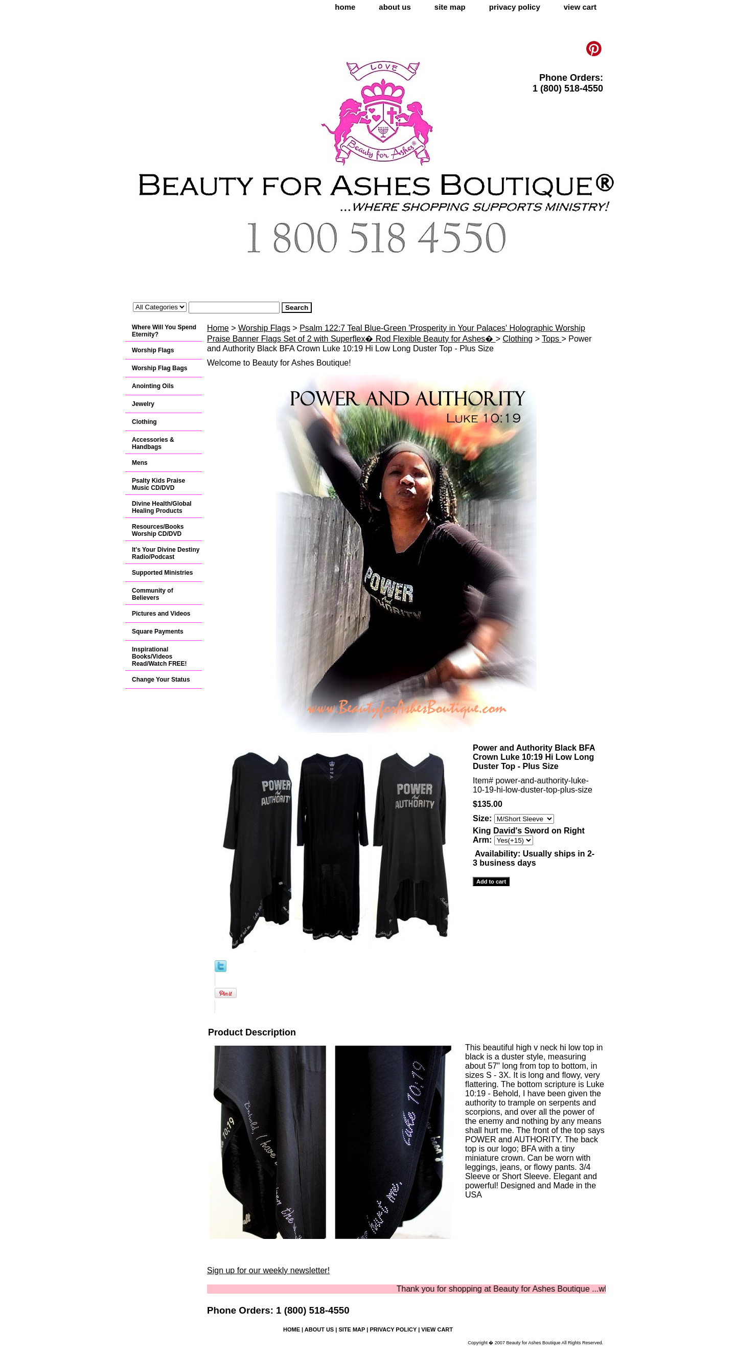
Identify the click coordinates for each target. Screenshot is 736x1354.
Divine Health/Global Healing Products (162, 507)
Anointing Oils (153, 386)
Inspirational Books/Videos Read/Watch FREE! (159, 656)
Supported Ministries (162, 572)
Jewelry (143, 404)
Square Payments (157, 631)
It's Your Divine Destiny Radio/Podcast (165, 553)
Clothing (518, 338)
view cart (580, 7)
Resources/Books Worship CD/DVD (157, 530)
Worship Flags (264, 328)
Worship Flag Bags (159, 368)
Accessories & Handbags (153, 443)
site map (450, 7)
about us (395, 7)
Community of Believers (152, 594)
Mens (140, 462)
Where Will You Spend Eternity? (164, 331)
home (345, 7)
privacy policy (514, 7)
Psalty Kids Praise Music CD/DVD (158, 484)
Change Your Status (161, 679)
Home (218, 328)
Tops (551, 338)
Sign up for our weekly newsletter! (268, 1270)
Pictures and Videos (161, 613)
